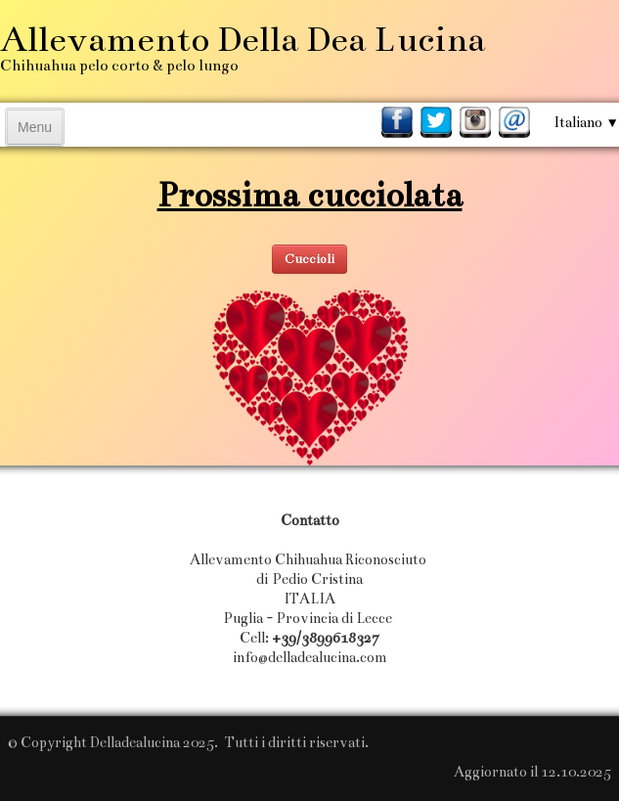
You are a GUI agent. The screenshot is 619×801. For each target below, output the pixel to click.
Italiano (586, 122)
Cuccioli (309, 259)
